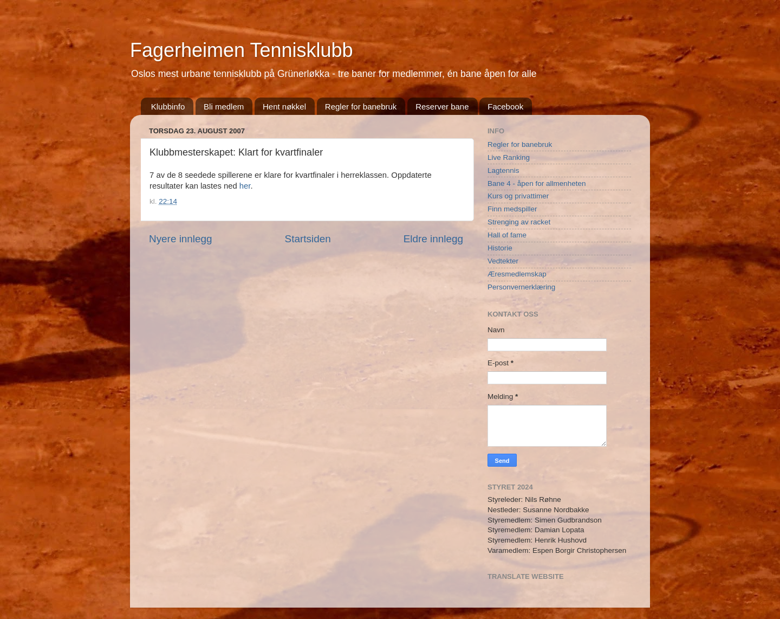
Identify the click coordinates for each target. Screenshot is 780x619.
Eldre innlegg (433, 238)
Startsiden (308, 238)
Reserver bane (442, 106)
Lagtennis (503, 170)
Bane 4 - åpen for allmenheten (536, 183)
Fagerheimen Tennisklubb (241, 50)
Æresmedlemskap (517, 274)
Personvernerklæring (521, 287)
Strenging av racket (518, 222)
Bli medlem (224, 106)
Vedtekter (502, 261)
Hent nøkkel (284, 106)
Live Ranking (508, 157)
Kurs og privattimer (518, 196)
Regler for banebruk (361, 106)
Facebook (505, 106)
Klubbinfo (168, 106)
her (245, 186)
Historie (499, 248)
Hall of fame (506, 235)
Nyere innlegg (180, 238)
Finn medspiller (512, 209)
